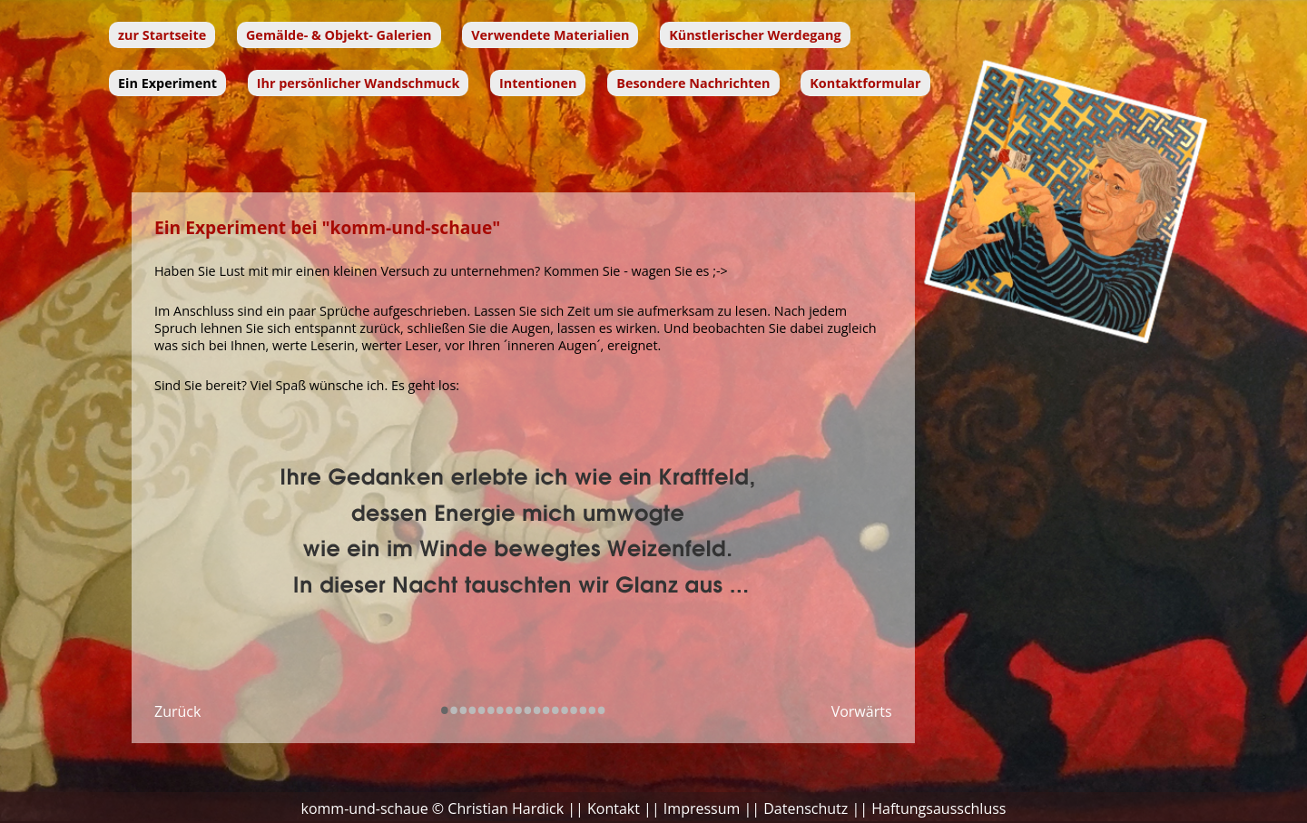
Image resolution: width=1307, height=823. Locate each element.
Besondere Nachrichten (693, 83)
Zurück (177, 711)
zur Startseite (162, 35)
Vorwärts (861, 711)
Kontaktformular (865, 83)
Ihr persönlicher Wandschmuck (358, 83)
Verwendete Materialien (550, 35)
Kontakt (613, 808)
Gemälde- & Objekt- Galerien (339, 35)
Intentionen (537, 83)
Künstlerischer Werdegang (754, 35)
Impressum (701, 808)
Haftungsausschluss (938, 808)
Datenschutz (805, 808)
